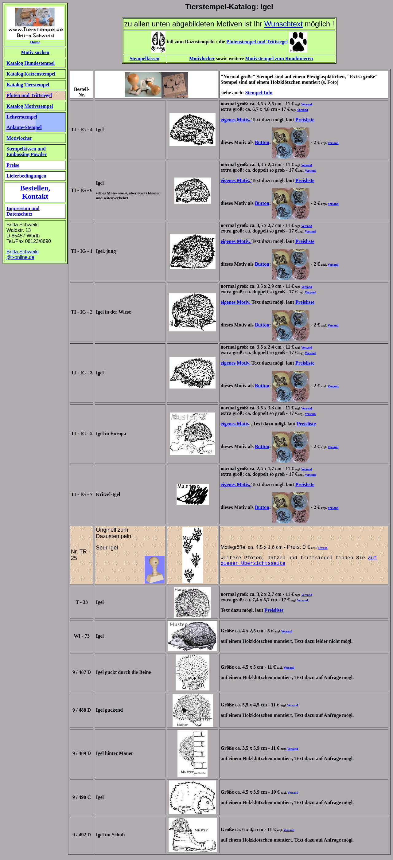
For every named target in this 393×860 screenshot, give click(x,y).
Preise (12, 165)
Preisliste (304, 119)
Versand (306, 104)
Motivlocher (202, 58)
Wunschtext (283, 24)
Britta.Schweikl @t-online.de (22, 254)
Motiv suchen (35, 52)
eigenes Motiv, (235, 119)
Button (262, 142)
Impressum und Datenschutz (23, 211)
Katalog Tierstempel (27, 84)
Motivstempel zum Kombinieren (279, 58)
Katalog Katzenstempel (31, 73)
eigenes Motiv (234, 423)
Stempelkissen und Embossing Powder (26, 151)
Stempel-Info (258, 92)
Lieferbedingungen (26, 175)
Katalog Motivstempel (29, 106)
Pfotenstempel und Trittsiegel (257, 41)
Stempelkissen (144, 58)
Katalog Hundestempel (30, 63)
